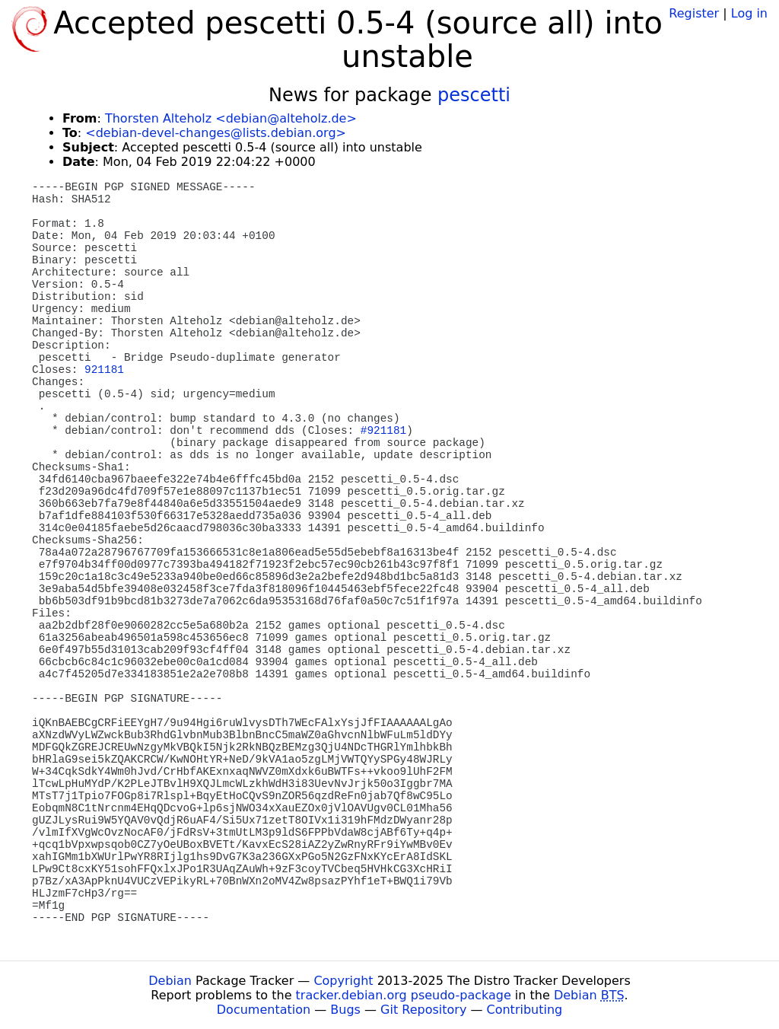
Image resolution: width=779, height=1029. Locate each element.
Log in (749, 13)
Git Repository (423, 1009)
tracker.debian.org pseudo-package (403, 995)
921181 (104, 370)
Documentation (263, 1009)
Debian (170, 980)
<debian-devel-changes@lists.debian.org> (215, 133)
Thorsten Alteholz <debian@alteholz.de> (231, 118)
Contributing (525, 1009)
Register (694, 13)
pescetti (473, 95)
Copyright (343, 980)
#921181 (383, 431)
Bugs (345, 1009)
